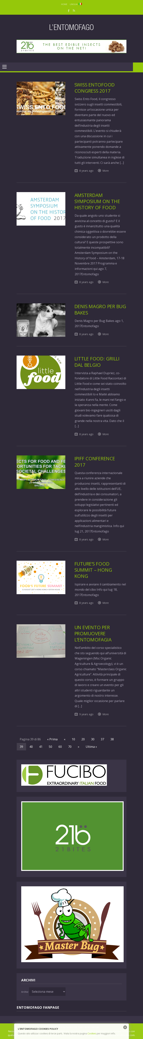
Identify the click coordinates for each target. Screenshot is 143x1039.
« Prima (52, 739)
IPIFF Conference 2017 (94, 461)
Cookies (92, 1033)
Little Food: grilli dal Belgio (97, 361)
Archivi (24, 991)
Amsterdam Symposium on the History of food (97, 201)
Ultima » (91, 747)
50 (50, 747)
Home (64, 4)
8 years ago (86, 170)
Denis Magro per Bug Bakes (100, 309)
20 (83, 739)
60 (60, 747)
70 (70, 747)
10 (73, 739)
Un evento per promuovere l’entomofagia (93, 633)
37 (102, 739)
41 (40, 747)
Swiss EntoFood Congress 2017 (94, 87)
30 (92, 739)
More (106, 170)
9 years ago (86, 714)
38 (112, 739)
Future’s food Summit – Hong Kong (93, 570)
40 (31, 747)
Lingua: (76, 4)
